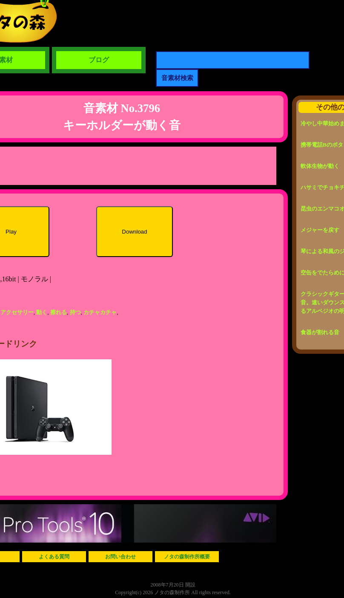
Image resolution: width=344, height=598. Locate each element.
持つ (75, 312)
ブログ (99, 60)
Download (134, 231)
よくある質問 (54, 557)
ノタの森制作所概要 (187, 557)
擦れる (58, 312)
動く (41, 312)
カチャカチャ (100, 312)
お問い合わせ (120, 557)
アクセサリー (17, 312)
